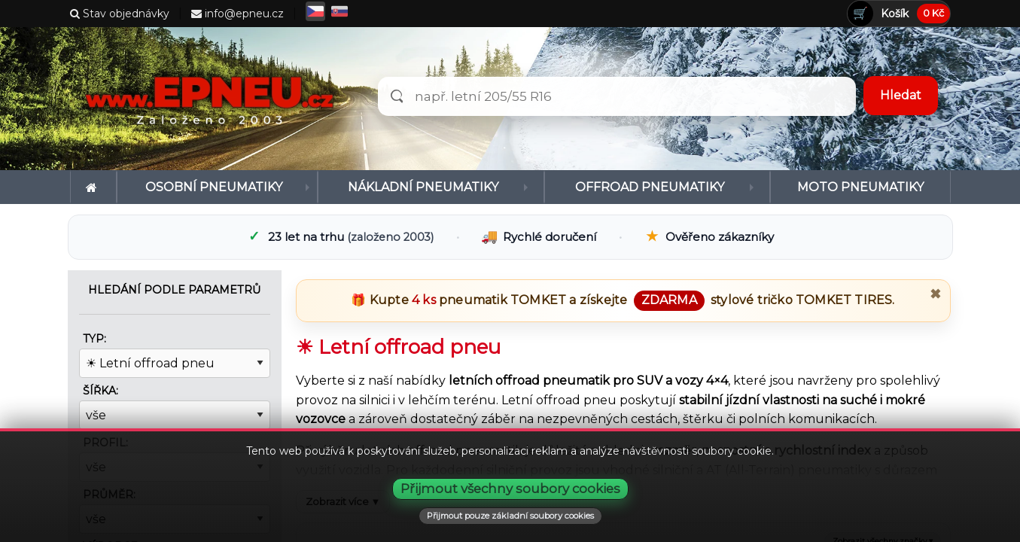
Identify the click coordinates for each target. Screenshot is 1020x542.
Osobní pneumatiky (213, 187)
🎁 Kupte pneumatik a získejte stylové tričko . (622, 300)
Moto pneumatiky (860, 187)
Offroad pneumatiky (649, 187)
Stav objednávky (119, 13)
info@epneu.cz (237, 13)
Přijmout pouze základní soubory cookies (510, 515)
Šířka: (100, 390)
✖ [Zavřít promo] (935, 294)
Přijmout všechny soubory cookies (510, 488)
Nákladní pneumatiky (423, 187)
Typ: (94, 339)
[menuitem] (93, 187)
